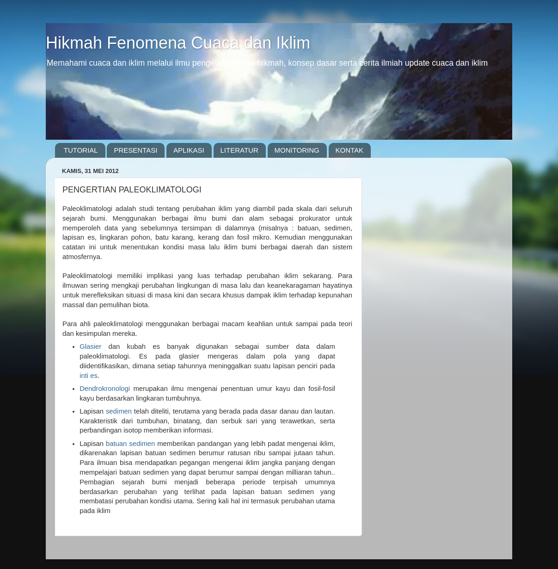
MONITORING (297, 150)
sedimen (119, 411)
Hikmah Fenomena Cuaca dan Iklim (178, 42)
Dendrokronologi (105, 388)
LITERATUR (239, 150)
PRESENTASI (135, 150)
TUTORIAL (81, 150)
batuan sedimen (130, 443)
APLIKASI (188, 150)
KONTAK (350, 150)
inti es (89, 375)
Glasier (90, 346)
